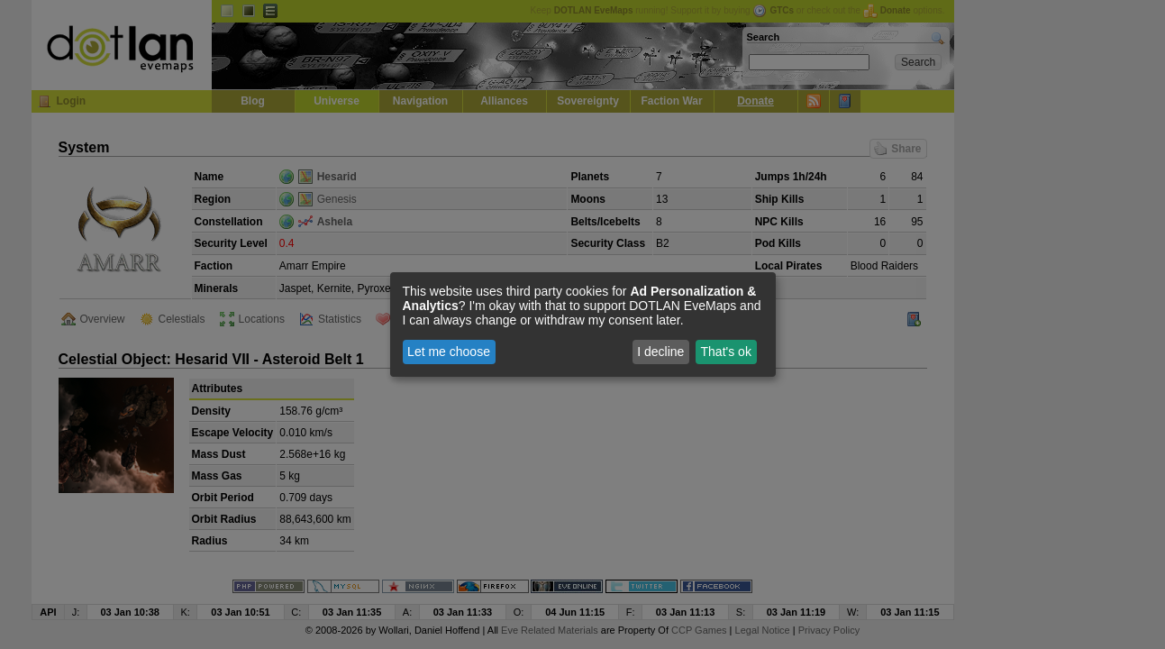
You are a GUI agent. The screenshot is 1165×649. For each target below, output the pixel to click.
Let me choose (448, 351)
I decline (660, 351)
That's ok (726, 351)
